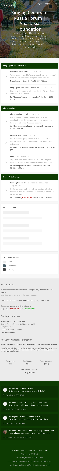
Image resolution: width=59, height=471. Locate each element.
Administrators (13, 309)
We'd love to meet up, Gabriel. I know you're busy (28, 419)
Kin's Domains (9, 108)
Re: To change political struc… (21, 166)
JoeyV (38, 97)
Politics (13, 156)
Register (48, 3)
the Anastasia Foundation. (42, 461)
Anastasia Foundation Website (13, 321)
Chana (25, 81)
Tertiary (11, 269)
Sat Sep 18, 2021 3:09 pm (15, 423)
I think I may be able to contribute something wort (28, 405)
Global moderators (27, 309)
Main (10, 262)
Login (39, 3)
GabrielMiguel (27, 198)
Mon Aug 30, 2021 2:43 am (25, 437)
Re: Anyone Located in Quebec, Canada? (25, 416)
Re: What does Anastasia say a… (22, 97)
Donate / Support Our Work (11, 329)
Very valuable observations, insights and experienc (29, 433)
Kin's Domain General (19, 114)
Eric (35, 147)
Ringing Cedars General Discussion (24, 87)
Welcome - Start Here (19, 71)
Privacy (39, 450)
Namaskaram (15, 81)
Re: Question (15, 198)
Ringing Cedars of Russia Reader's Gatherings (29, 183)
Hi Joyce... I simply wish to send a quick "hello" (27, 391)
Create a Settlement (18, 135)
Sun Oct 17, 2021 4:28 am (17, 409)
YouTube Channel (8, 332)
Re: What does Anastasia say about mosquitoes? (28, 402)
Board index (14, 450)
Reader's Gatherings (11, 177)
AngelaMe (30, 372)
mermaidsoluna (42, 126)
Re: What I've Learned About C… (21, 126)
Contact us (31, 450)
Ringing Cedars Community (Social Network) (18, 324)
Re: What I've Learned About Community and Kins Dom (31, 430)
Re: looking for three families (21, 147)
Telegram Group (7, 327)
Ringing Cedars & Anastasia (14, 65)
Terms (46, 450)
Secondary (12, 265)
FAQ (23, 450)
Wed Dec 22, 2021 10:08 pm (16, 395)
